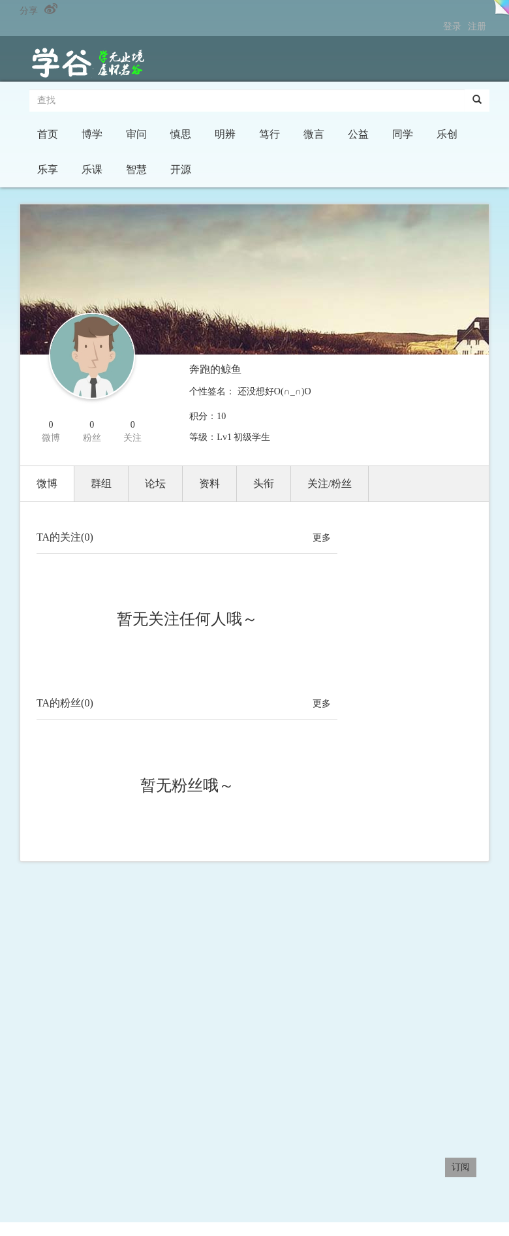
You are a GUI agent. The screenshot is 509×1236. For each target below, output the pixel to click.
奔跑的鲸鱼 (215, 369)
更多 (322, 538)
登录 (452, 26)
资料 (209, 483)
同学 (402, 134)
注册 (477, 26)
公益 (358, 134)
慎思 (180, 134)
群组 (101, 483)
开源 (180, 169)
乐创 (447, 134)
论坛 (155, 483)
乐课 (92, 169)
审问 (136, 134)
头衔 (263, 483)
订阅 (461, 1167)
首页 (47, 134)
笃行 (269, 134)
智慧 (136, 169)
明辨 (225, 134)
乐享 (47, 169)
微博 (47, 483)
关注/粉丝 (329, 483)
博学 (92, 134)
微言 (313, 134)
